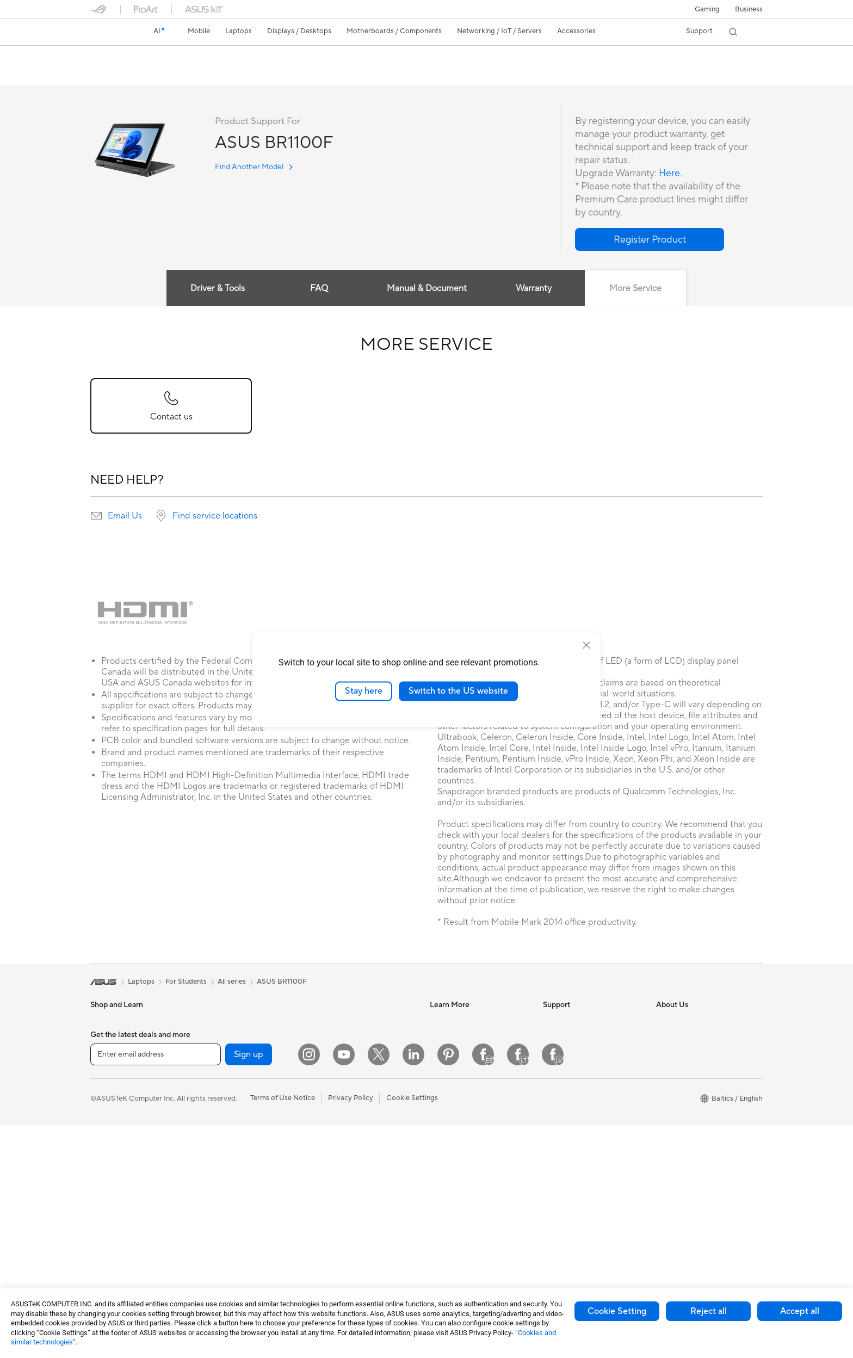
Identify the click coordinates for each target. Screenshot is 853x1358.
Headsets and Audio (347, 1161)
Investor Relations (685, 1038)
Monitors (105, 1203)
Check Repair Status (576, 1038)
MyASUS (557, 1152)
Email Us (125, 516)
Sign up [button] (248, 1287)
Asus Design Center (461, 1038)
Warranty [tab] (534, 288)
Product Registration (576, 1070)
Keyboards (332, 1129)
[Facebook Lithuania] (518, 1288)
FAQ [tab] (319, 288)
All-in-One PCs (114, 1219)
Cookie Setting (617, 1311)
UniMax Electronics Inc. (694, 1136)
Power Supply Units (234, 1120)
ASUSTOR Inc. (679, 1103)
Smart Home (335, 1079)
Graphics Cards (228, 1104)
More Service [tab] (636, 288)
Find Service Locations (579, 1054)
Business (749, 9)
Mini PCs (217, 1038)
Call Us (554, 1103)
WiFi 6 (213, 1235)
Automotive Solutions (464, 1070)
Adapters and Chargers (353, 1210)
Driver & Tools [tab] (217, 288)
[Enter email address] (155, 1287)
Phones (102, 1038)
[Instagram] (309, 1288)
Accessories (109, 1055)
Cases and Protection (349, 1194)
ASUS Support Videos (578, 1136)
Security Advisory (571, 1119)
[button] (707, 9)
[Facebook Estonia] (483, 1288)
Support (259, 74)
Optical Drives (226, 1153)
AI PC (439, 1021)
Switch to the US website (458, 691)
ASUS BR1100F (129, 57)
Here (670, 174)
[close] (586, 645)
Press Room (675, 1070)
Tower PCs (107, 1235)
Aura (437, 1152)
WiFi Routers (336, 1021)
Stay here (363, 691)
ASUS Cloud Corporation (697, 1119)
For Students (111, 1137)
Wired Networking (344, 1063)
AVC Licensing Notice (464, 1103)
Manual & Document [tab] (427, 288)
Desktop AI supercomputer (359, 1095)
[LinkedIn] (413, 1288)
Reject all (708, 1311)
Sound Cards (224, 1136)
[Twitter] (379, 1288)
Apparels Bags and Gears (355, 1178)
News (665, 1021)
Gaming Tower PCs (233, 1021)
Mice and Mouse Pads (350, 1145)
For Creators (111, 1120)
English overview (115, 74)
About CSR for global (690, 1054)
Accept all (799, 1311)
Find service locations (214, 516)
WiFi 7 (213, 1218)
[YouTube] (344, 1288)
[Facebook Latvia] (553, 1288)
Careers (669, 1087)
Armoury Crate (454, 1136)
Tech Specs (174, 74)
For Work (105, 1104)
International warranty (578, 1021)
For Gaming (109, 1153)
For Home (106, 1088)
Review (219, 74)
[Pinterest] (448, 1288)
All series (232, 982)
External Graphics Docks (243, 1185)
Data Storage (224, 1169)
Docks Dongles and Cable (356, 1227)
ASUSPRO (447, 1054)
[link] (108, 32)
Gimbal (326, 1243)
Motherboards (226, 1087)
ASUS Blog (448, 1087)
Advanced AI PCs (458, 1119)
